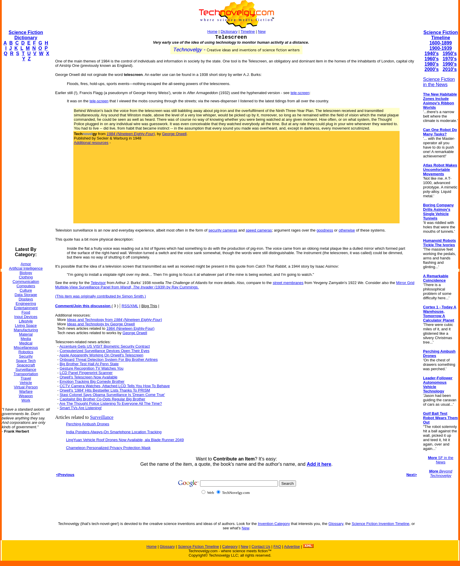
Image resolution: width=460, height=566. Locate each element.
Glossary (336, 523)
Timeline (248, 31)
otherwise (347, 230)
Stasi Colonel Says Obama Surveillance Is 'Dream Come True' (112, 394)
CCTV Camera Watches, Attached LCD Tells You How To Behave (115, 386)
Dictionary (229, 31)
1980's (432, 64)
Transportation (25, 374)
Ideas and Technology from (114, 319)
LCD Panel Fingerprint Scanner (86, 372)
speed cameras (259, 230)
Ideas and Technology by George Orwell (101, 324)
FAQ (277, 546)
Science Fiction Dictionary (26, 35)
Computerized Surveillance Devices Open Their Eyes (104, 351)
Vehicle (26, 382)
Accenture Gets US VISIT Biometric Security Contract (104, 346)
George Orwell (174, 134)
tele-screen (299, 93)
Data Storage (26, 295)
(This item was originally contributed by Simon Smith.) (100, 296)
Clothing (26, 277)
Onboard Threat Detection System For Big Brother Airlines (109, 359)
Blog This (149, 306)
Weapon (26, 396)
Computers (25, 286)
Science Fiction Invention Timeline (381, 523)
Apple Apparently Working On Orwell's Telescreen (101, 355)
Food (25, 312)
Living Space (26, 325)
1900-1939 (440, 48)
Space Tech (26, 360)
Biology (26, 273)
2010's (450, 69)
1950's (450, 53)
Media (26, 338)
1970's (450, 58)
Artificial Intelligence (26, 268)
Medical (26, 343)
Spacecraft (26, 365)
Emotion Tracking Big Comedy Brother (92, 381)
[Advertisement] (25, 154)
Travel (26, 378)
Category (230, 546)
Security (26, 356)
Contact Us (260, 546)
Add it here (319, 464)
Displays (25, 299)
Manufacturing (26, 330)
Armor (26, 264)
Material (26, 334)
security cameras (222, 230)
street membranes (288, 283)
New (261, 31)
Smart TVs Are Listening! (81, 408)
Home (212, 31)
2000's (432, 69)
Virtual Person (26, 387)
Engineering (26, 303)
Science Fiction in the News (439, 82)
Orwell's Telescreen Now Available (88, 377)
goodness (325, 230)
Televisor (98, 283)
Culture (26, 290)
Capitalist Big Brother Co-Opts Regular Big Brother (102, 399)
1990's (450, 64)
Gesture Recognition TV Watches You (92, 368)
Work (25, 400)
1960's (432, 58)
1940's (432, 53)
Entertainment (26, 308)
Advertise (292, 546)
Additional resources (91, 142)
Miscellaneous (26, 347)
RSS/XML (129, 306)
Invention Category (274, 523)
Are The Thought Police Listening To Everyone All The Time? (110, 403)
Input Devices (26, 317)
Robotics (25, 352)
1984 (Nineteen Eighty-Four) (130, 328)
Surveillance (26, 369)
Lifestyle (26, 321)
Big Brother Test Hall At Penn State (89, 364)
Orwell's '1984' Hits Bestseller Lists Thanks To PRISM (105, 390)
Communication (26, 281)
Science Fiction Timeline (440, 35)
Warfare (26, 391)
